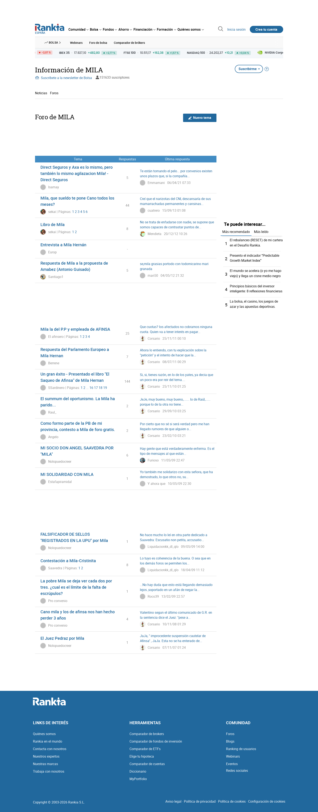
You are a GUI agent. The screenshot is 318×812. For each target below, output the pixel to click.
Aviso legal (173, 801)
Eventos (232, 763)
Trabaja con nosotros (48, 771)
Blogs (230, 741)
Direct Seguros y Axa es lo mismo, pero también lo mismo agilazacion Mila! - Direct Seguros (76, 173)
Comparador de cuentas (147, 763)
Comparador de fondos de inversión (155, 741)
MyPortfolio (138, 778)
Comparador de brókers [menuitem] (129, 42)
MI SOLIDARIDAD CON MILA (66, 474)
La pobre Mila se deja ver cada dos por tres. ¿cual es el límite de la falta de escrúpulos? (76, 587)
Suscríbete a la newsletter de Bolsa (63, 77)
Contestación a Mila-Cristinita (68, 560)
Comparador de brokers (146, 733)
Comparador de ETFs (145, 748)
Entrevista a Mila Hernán (63, 244)
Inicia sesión (236, 29)
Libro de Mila (52, 224)
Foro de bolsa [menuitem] (98, 42)
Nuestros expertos (46, 756)
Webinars (233, 756)
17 (96, 387)
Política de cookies (232, 801)
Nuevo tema (199, 117)
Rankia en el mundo (47, 741)
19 (105, 387)
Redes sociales (237, 770)
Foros (54, 93)
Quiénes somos (44, 733)
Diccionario (137, 771)
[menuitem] (78, 29)
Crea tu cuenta (266, 29)
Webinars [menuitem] (76, 42)
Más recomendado (236, 231)
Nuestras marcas (45, 763)
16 (91, 387)
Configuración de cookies (266, 801)
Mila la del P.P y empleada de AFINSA (75, 329)
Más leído (261, 231)
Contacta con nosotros (49, 748)
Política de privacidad (200, 801)
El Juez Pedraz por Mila (62, 638)
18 (100, 387)
